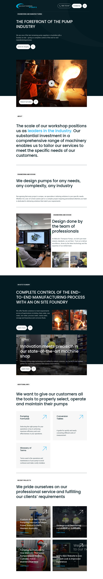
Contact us (76, 6)
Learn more (25, 369)
